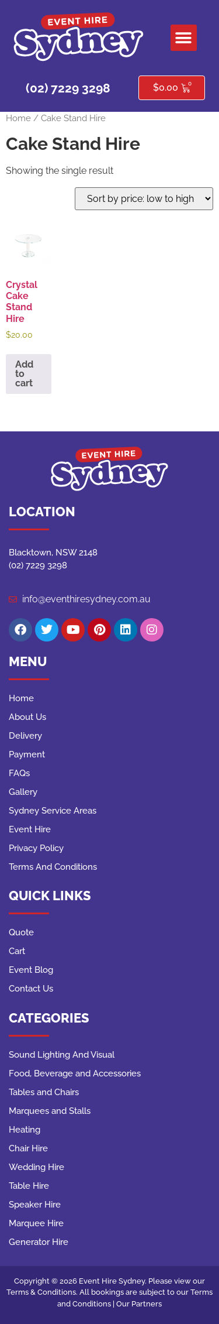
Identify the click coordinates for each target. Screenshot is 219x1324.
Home (18, 118)
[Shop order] (144, 198)
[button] (184, 38)
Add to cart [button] (24, 374)
